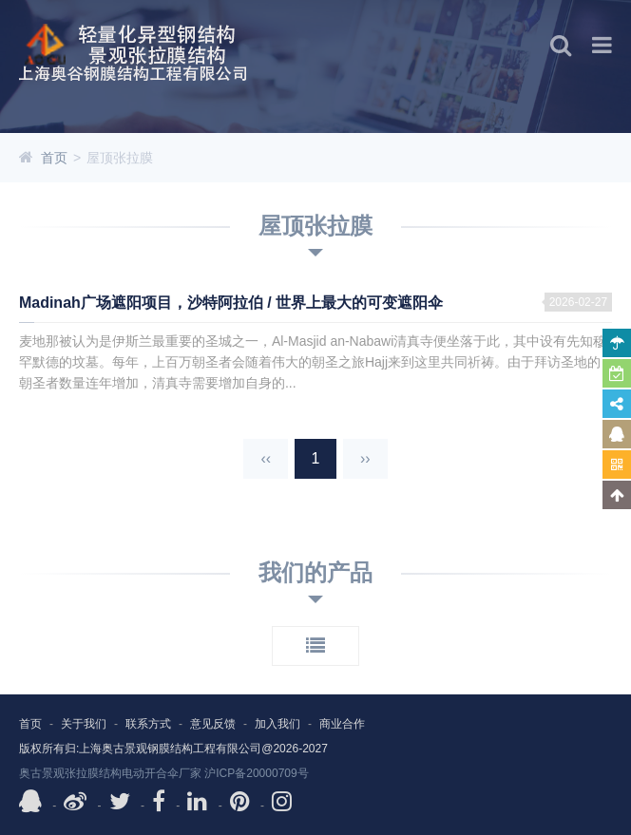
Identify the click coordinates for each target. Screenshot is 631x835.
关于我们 (83, 724)
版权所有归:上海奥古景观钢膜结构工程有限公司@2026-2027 (173, 748)
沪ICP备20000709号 (256, 773)
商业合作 (342, 724)
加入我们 (277, 724)
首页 (54, 157)
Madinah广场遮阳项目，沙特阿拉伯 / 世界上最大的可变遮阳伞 (231, 302)
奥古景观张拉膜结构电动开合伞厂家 (110, 773)
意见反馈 (213, 724)
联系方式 (148, 724)
